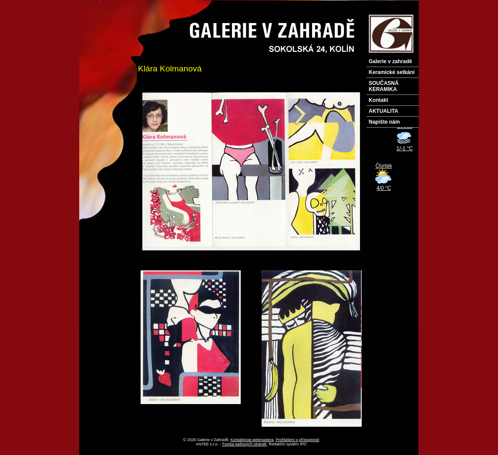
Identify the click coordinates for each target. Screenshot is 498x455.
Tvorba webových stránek (244, 444)
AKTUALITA (383, 111)
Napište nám (384, 122)
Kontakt (378, 100)
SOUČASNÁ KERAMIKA (384, 86)
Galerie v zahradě (390, 61)
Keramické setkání (391, 72)
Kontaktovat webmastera (252, 440)
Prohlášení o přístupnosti (298, 440)
